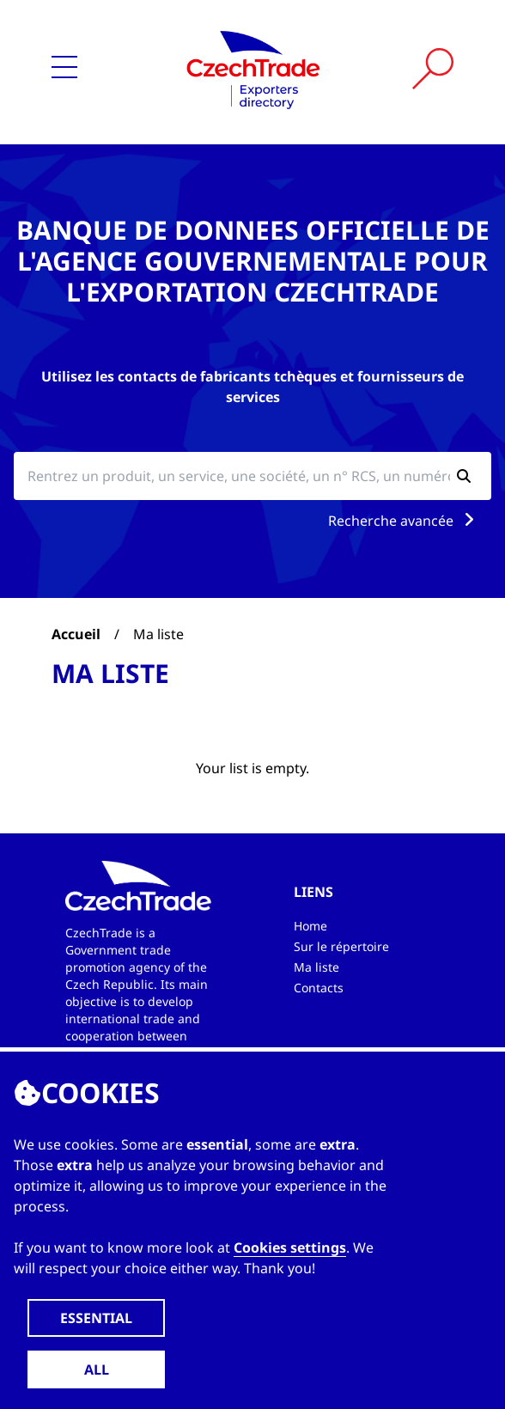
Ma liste (316, 967)
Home (310, 926)
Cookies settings (290, 1247)
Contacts (319, 987)
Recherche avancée (404, 520)
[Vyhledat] (432, 68)
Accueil (76, 634)
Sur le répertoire (341, 946)
